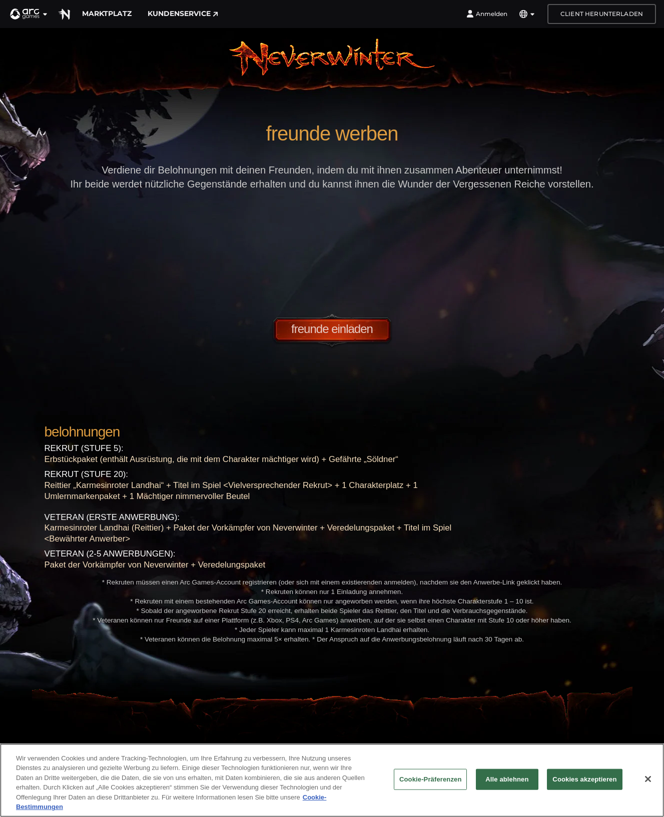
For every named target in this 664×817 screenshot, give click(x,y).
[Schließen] (648, 779)
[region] (332, 780)
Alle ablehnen (506, 779)
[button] (29, 14)
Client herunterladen (601, 14)
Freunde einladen (332, 329)
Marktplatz (107, 13)
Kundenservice (183, 13)
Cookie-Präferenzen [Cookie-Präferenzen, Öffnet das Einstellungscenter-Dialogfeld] (430, 779)
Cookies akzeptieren (584, 779)
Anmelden (486, 14)
